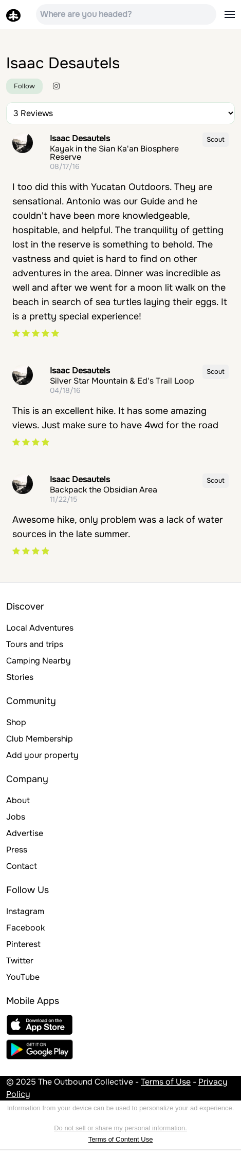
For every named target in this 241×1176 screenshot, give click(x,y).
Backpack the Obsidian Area (103, 489)
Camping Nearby (38, 660)
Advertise (24, 833)
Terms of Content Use (120, 1139)
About (18, 800)
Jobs (15, 816)
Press (16, 849)
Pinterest (23, 944)
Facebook (25, 927)
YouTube (23, 977)
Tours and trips (34, 644)
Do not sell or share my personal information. (120, 1128)
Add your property (42, 755)
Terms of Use (166, 1081)
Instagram (25, 911)
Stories (19, 677)
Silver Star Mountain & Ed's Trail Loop (122, 380)
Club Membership (39, 738)
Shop (16, 722)
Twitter (19, 960)
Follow (24, 86)
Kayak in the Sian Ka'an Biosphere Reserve (114, 152)
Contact (21, 866)
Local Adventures (39, 627)
